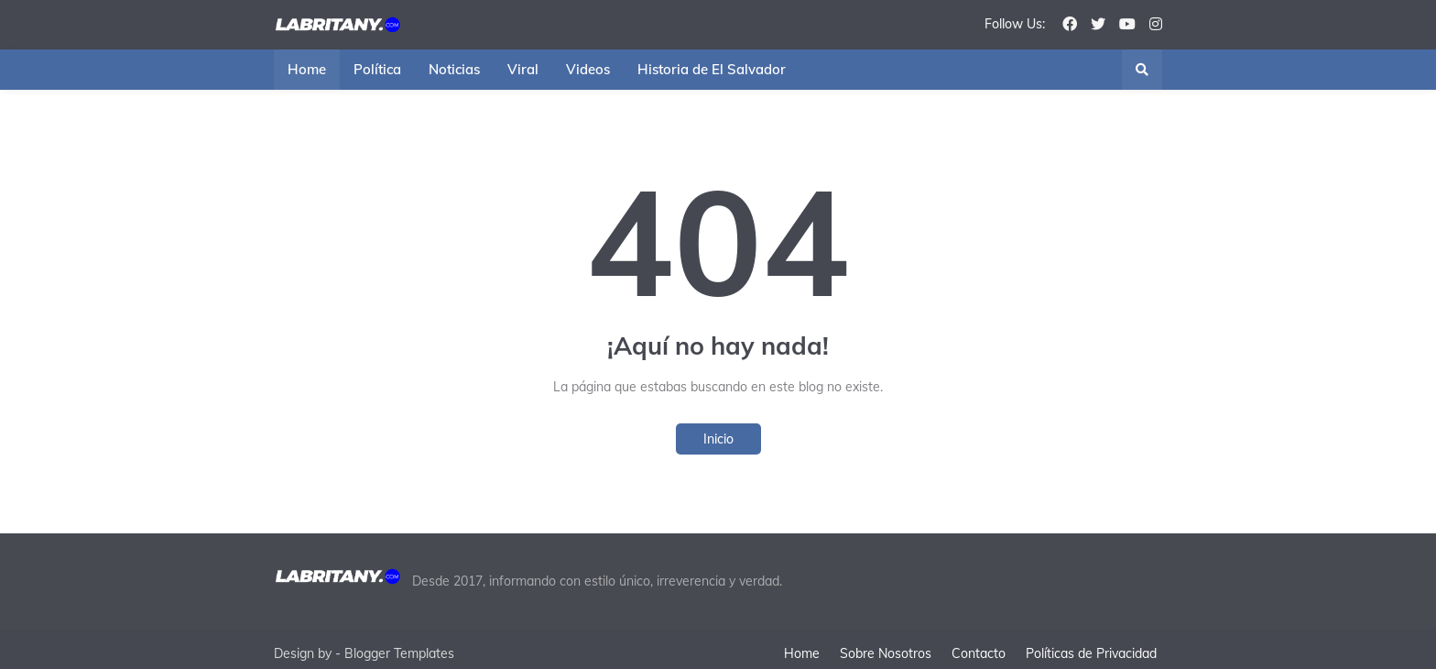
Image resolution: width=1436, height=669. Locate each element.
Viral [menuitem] (522, 69)
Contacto (981, 643)
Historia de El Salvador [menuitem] (711, 69)
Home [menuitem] (307, 69)
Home (799, 643)
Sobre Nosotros (885, 643)
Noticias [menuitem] (454, 69)
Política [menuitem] (377, 69)
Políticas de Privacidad (1096, 643)
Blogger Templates (399, 643)
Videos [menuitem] (588, 69)
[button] (1142, 69)
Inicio (718, 439)
